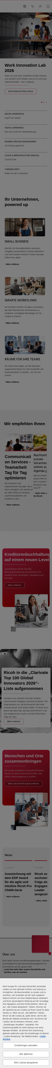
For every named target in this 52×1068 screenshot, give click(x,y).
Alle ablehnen (26, 1054)
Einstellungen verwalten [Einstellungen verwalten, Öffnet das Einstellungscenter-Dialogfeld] (26, 1045)
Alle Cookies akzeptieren (26, 1062)
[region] (26, 1023)
